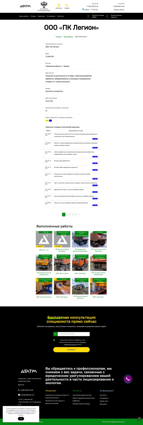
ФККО (48, 130)
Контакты (60, 16)
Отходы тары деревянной (76, 162)
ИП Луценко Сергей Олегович (80, 297)
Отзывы (33, 16)
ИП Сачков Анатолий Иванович (98, 250)
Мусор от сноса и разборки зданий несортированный (76, 204)
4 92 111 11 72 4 (48, 168)
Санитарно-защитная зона (82, 395)
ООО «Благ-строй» (62, 273)
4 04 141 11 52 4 (48, 161)
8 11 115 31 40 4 (48, 183)
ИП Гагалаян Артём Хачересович (98, 273)
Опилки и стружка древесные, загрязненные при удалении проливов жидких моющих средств (76, 145)
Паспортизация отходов (81, 404)
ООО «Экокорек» (62, 297)
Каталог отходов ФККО (98, 16)
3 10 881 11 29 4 (48, 143)
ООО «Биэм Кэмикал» (44, 297)
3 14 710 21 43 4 (48, 152)
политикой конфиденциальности (22, 412)
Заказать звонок (119, 9)
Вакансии (41, 16)
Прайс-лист (104, 401)
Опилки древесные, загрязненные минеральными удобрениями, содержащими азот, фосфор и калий (76, 154)
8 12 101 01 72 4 (48, 190)
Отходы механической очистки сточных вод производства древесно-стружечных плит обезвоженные (76, 136)
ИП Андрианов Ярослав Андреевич (80, 250)
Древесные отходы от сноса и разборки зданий (76, 191)
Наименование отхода (76, 130)
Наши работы (24, 16)
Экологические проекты (116, 16)
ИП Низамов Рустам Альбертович (44, 273)
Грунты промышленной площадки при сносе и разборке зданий (76, 197)
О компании (51, 16)
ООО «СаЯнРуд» (80, 273)
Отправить (71, 349)
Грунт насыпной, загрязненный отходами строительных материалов (76, 184)
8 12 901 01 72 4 (48, 203)
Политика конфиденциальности (113, 422)
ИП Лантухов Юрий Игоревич (62, 250)
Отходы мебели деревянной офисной (76, 169)
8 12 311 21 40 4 (48, 196)
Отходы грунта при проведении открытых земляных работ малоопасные (76, 176)
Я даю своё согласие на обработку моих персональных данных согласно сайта (70, 342)
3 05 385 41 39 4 (48, 134)
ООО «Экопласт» (98, 297)
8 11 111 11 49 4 (48, 174)
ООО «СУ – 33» (44, 250)
